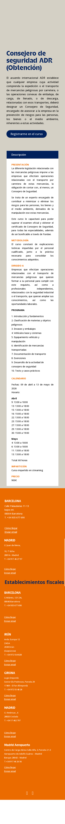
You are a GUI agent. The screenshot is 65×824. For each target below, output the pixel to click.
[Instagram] (27, 793)
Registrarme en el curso (26, 134)
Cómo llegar (11, 528)
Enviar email (11, 531)
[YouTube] (33, 793)
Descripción (18, 154)
